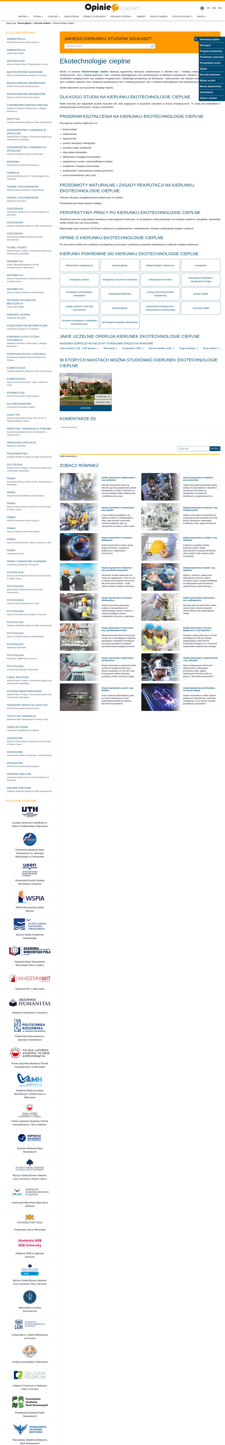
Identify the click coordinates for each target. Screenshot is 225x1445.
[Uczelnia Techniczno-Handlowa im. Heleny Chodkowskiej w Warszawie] (30, 816)
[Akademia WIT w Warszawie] (30, 981)
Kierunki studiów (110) (162, 348)
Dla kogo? (205, 45)
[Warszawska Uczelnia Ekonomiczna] (30, 1301)
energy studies (200, 294)
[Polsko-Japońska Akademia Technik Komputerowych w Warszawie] (30, 1057)
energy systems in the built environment (79, 308)
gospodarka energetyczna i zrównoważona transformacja (160, 308)
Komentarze (206, 92)
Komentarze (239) (133, 348)
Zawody (141, 16)
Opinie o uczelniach (95, 16)
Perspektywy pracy (210, 63)
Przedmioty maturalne (212, 57)
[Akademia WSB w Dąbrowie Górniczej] (30, 1247)
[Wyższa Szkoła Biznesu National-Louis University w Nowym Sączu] (30, 1169)
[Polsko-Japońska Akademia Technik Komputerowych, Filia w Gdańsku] (30, 1115)
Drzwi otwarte (211, 348)
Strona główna (24, 23)
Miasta (200, 16)
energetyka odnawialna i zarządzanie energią (200, 280)
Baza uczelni (72, 16)
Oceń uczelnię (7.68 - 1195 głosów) (79, 348)
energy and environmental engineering (160, 294)
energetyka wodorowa (120, 294)
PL (208, 8)
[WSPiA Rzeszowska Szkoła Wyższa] (30, 901)
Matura (22, 16)
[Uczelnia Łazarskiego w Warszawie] (30, 1354)
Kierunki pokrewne (210, 74)
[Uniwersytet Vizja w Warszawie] (30, 1222)
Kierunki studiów (120, 16)
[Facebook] (202, 8)
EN (214, 8)
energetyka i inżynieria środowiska (119, 279)
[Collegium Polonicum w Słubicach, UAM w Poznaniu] (30, 1379)
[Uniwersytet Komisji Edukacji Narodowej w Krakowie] (30, 874)
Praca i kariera (158, 16)
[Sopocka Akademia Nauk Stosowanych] (30, 1142)
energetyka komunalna (160, 279)
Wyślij (215, 448)
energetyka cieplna (79, 279)
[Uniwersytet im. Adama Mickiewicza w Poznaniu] (30, 1328)
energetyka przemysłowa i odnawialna (79, 294)
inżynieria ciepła (201, 308)
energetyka (200, 265)
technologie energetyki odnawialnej (120, 322)
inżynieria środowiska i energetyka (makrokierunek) (79, 322)
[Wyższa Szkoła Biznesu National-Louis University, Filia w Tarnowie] (30, 1274)
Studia (37, 16)
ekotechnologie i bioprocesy (160, 265)
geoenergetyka (119, 308)
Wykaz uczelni (207, 80)
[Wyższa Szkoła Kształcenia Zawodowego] (30, 928)
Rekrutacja (111, 348)
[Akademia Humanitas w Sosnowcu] (30, 1005)
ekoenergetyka (119, 265)
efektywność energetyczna (79, 265)
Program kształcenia (211, 51)
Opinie (203, 69)
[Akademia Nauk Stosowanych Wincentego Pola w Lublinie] (30, 955)
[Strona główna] (112, 8)
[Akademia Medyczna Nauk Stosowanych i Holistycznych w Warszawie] (30, 1086)
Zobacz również (208, 98)
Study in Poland (181, 16)
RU (220, 8)
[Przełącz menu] (196, 39)
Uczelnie (53, 16)
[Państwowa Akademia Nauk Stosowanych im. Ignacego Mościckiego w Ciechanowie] (30, 846)
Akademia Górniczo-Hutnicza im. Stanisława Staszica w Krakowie (106, 343)
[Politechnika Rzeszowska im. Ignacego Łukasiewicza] (30, 1030)
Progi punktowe (189, 348)
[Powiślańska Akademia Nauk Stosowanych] (30, 1406)
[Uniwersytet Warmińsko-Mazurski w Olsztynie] (30, 1196)
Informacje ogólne (210, 39)
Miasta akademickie (210, 86)
